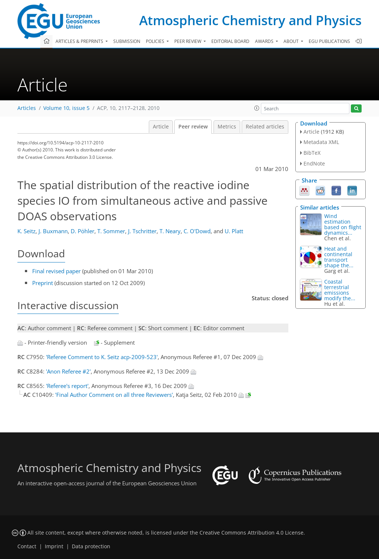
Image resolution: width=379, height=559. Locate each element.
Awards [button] (265, 41)
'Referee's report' (67, 385)
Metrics (227, 126)
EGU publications (329, 41)
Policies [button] (155, 41)
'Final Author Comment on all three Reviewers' (114, 394)
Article (161, 126)
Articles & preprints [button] (80, 41)
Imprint (54, 546)
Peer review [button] (188, 41)
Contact (26, 546)
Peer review (193, 126)
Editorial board (230, 41)
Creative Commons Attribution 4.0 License (251, 532)
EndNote (314, 163)
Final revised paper (56, 271)
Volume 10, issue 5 (66, 108)
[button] (256, 108)
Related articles (265, 126)
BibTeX (312, 152)
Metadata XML (321, 141)
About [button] (292, 41)
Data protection (91, 546)
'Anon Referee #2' (68, 371)
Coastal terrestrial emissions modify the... (339, 290)
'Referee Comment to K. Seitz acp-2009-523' (102, 357)
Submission (126, 41)
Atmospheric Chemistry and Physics (250, 20)
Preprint (42, 283)
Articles (26, 108)
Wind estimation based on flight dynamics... (342, 224)
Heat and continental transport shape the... (338, 257)
